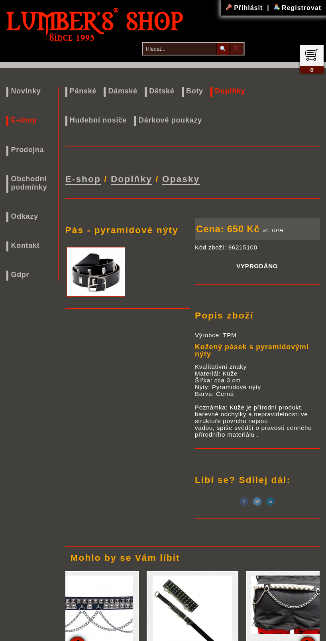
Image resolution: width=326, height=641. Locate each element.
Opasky (181, 177)
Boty (194, 91)
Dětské (161, 91)
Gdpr (20, 275)
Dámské (122, 91)
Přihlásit (245, 7)
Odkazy (24, 216)
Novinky (26, 91)
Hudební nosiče (98, 120)
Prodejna (27, 150)
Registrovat (297, 7)
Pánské (83, 91)
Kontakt (25, 245)
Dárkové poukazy (170, 120)
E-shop (24, 120)
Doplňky (230, 91)
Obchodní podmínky (29, 183)
